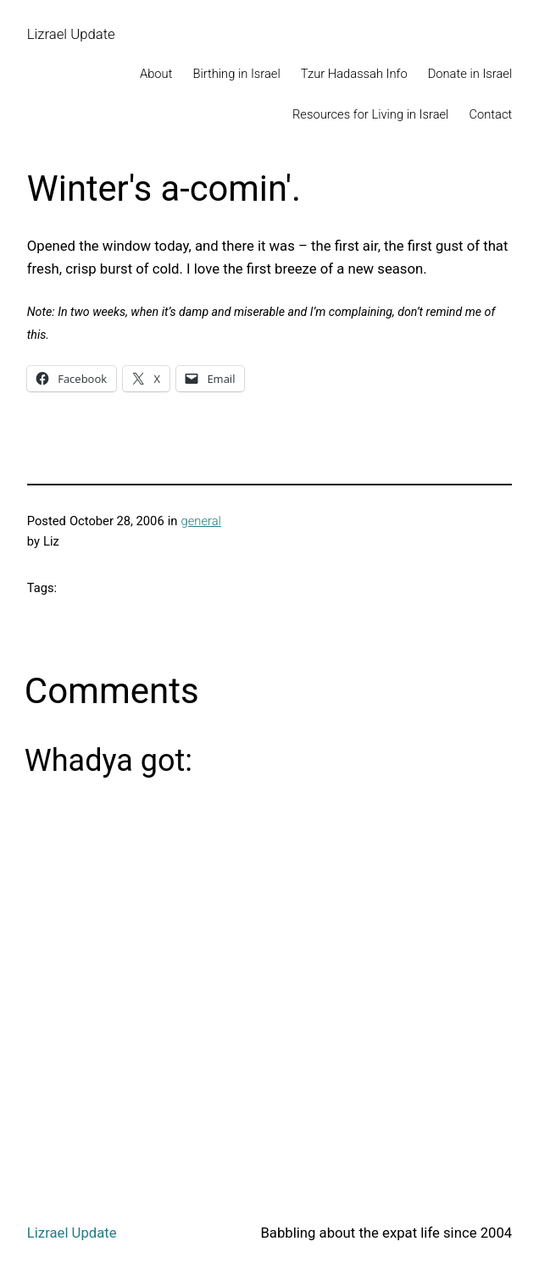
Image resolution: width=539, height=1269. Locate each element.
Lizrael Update (71, 33)
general (201, 521)
